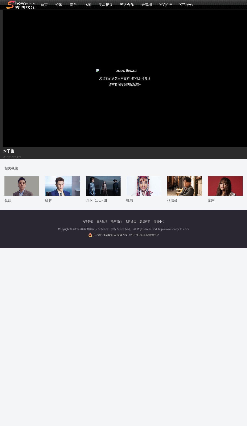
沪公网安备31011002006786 (110, 234)
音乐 (73, 5)
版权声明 (145, 221)
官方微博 (102, 221)
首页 (44, 5)
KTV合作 (186, 5)
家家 (211, 200)
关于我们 (87, 221)
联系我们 (116, 221)
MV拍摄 (165, 5)
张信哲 (172, 200)
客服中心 (159, 221)
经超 (48, 200)
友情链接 (130, 221)
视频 (87, 5)
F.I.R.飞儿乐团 (96, 200)
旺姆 (129, 200)
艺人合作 (127, 5)
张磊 (7, 200)
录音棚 (147, 5)
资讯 (58, 5)
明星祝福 (106, 5)
